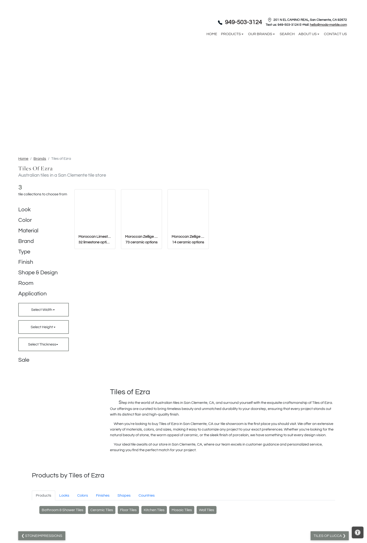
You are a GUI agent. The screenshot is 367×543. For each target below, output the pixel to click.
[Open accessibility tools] (357, 532)
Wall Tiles (206, 510)
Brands (39, 158)
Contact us (335, 34)
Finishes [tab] (103, 495)
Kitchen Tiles (154, 510)
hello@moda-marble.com (328, 24)
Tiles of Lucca (328, 536)
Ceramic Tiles (101, 510)
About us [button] (307, 34)
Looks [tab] (64, 495)
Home (23, 158)
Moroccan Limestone (94, 239)
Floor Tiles (128, 510)
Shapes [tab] (124, 495)
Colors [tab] (82, 495)
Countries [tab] (147, 495)
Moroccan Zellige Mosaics (188, 239)
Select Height (42, 327)
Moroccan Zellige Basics (141, 239)
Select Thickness (42, 344)
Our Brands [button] (260, 34)
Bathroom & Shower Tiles (62, 510)
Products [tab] (43, 495)
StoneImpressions (43, 536)
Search (287, 34)
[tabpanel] (183, 511)
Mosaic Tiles (182, 510)
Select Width (42, 310)
